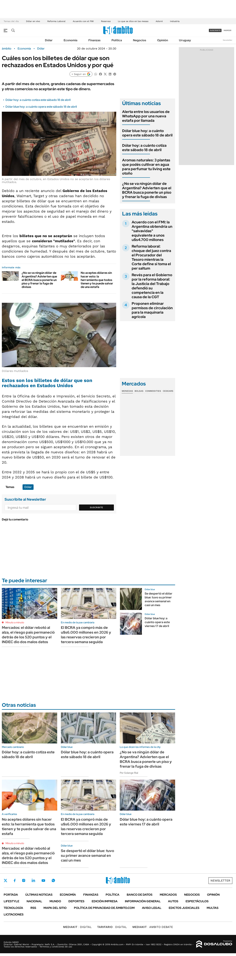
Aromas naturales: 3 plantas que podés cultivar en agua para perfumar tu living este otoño (146, 167)
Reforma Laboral (56, 21)
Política (116, 40)
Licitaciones (13, 914)
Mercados (168, 895)
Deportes (76, 901)
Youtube (43, 880)
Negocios (139, 40)
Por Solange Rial (129, 772)
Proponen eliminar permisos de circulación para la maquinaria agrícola (152, 310)
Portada (11, 895)
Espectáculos (197, 901)
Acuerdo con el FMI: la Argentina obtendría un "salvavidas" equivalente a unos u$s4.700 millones (152, 231)
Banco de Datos (139, 895)
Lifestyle (11, 901)
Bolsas (139, 391)
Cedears (168, 391)
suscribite (215, 30)
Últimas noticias (38, 895)
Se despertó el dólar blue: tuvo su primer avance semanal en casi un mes (158, 599)
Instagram (23, 880)
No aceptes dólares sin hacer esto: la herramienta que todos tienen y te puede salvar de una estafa (97, 280)
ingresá (227, 30)
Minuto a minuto (15, 622)
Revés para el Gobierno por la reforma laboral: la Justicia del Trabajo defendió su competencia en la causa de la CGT (152, 286)
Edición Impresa (105, 901)
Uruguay (185, 40)
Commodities (153, 391)
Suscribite (96, 507)
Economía (70, 40)
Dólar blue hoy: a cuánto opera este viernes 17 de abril (157, 622)
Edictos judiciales (184, 908)
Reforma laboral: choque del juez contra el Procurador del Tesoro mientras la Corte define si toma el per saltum (151, 257)
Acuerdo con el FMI (83, 21)
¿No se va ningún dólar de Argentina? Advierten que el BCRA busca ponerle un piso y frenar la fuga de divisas (39, 280)
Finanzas (94, 40)
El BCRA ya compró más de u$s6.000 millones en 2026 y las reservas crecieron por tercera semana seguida (86, 634)
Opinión (162, 40)
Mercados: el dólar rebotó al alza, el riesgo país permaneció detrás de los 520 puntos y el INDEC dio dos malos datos (28, 634)
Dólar (49, 40)
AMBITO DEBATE (152, 927)
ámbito (6, 48)
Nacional (34, 901)
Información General (143, 901)
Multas (212, 908)
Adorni (159, 21)
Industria (175, 21)
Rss (33, 908)
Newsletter (227, 40)
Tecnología (13, 908)
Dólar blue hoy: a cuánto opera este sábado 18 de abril (41, 107)
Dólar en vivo (33, 21)
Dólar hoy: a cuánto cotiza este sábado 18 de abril (38, 100)
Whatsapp (53, 880)
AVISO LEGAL (151, 908)
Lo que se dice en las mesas (133, 21)
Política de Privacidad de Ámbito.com (104, 908)
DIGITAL (77, 927)
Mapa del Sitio (55, 908)
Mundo (55, 901)
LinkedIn (33, 880)
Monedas (127, 391)
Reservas (106, 21)
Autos (173, 901)
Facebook (15, 880)
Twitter (5, 880)
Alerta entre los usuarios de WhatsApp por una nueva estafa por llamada (146, 116)
